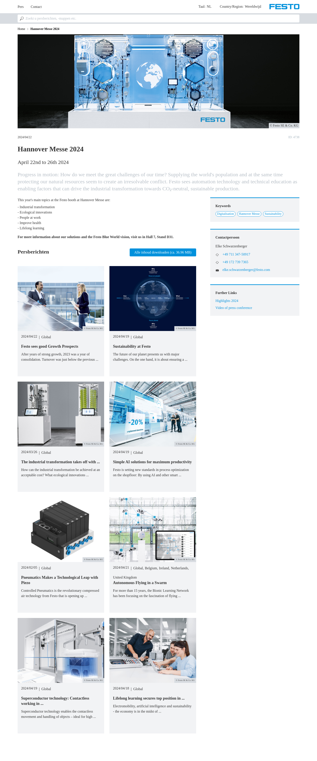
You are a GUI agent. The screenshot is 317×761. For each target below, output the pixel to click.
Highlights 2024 (227, 301)
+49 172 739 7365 (235, 262)
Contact (36, 7)
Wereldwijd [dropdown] (253, 6)
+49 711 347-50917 (236, 254)
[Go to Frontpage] (284, 6)
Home (21, 29)
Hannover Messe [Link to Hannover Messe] (249, 213)
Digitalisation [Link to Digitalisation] (225, 213)
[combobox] (158, 18)
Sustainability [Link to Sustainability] (273, 213)
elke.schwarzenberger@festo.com (246, 270)
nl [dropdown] (209, 6)
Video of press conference (234, 308)
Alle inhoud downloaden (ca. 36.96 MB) (163, 252)
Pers (21, 7)
